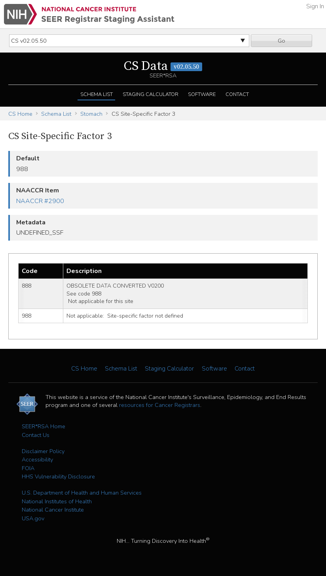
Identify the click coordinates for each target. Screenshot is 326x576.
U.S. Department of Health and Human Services (82, 493)
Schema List (96, 94)
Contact (237, 94)
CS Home (20, 114)
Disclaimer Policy (43, 451)
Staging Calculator (150, 94)
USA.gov (33, 518)
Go (281, 41)
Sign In (315, 6)
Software (202, 94)
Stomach (91, 114)
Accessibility (37, 459)
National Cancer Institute (53, 510)
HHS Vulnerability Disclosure (58, 476)
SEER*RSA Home (43, 426)
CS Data (163, 66)
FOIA (28, 468)
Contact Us (35, 435)
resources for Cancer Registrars (159, 405)
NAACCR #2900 (40, 201)
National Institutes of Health (57, 501)
